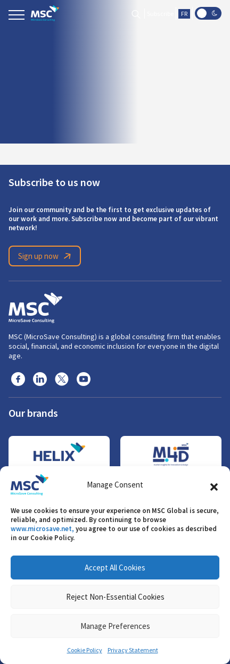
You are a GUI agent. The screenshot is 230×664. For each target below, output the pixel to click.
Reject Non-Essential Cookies (115, 597)
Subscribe (160, 14)
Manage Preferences (115, 626)
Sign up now (46, 256)
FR (184, 14)
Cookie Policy (84, 650)
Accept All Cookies (115, 567)
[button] (214, 485)
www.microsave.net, (42, 528)
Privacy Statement (133, 650)
